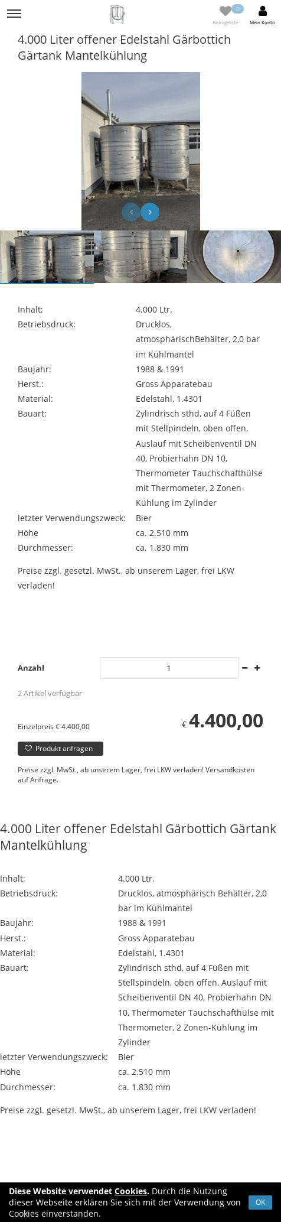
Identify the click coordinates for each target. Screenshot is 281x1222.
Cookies (131, 1191)
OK (260, 1202)
